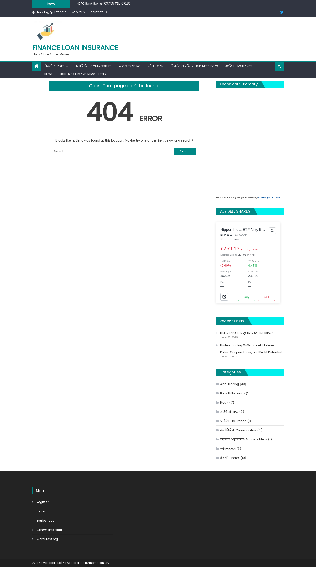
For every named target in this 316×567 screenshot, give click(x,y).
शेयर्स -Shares (54, 66)
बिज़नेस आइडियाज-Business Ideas (194, 66)
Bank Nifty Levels (232, 393)
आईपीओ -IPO (229, 412)
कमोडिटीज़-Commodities (93, 66)
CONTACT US (98, 12)
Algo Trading (130, 66)
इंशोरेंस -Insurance (238, 66)
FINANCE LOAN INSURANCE (75, 48)
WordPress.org (47, 539)
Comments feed (49, 530)
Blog (223, 402)
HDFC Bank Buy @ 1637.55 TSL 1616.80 (104, 3)
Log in (41, 511)
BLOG (48, 74)
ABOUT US (78, 12)
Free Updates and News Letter (83, 74)
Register (43, 502)
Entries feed (45, 520)
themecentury (99, 563)
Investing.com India (269, 197)
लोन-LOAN (155, 66)
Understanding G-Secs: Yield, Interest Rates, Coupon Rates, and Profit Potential (251, 348)
